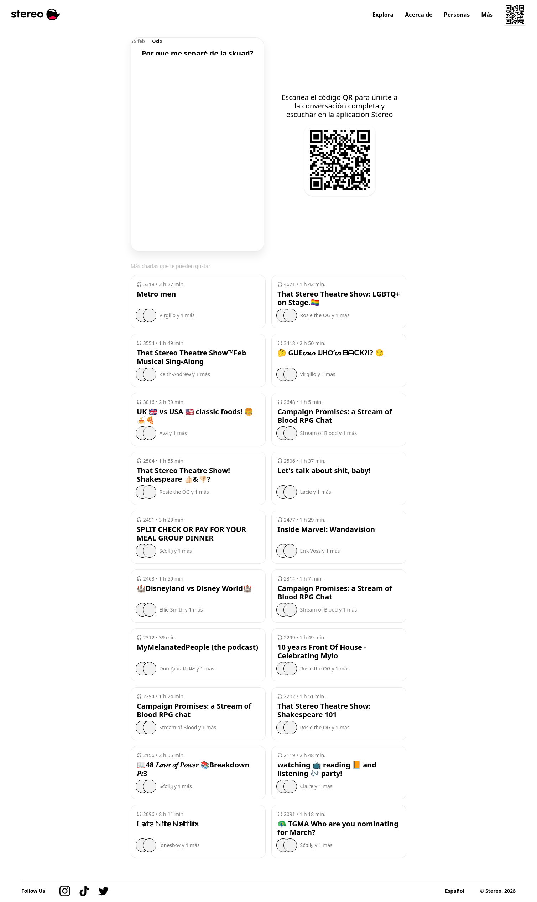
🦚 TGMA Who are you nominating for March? (337, 828)
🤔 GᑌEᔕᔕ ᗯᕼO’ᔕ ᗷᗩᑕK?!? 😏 (330, 353)
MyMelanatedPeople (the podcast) (197, 647)
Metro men (156, 294)
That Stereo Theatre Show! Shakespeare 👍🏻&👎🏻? (183, 474)
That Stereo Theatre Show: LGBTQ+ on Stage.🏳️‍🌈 (338, 298)
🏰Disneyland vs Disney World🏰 (194, 588)
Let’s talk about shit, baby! (324, 470)
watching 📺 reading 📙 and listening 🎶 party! (326, 769)
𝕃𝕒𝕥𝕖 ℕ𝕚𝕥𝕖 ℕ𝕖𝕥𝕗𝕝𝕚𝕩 (168, 824)
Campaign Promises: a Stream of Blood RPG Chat (334, 416)
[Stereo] (35, 14)
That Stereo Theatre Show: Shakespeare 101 (324, 710)
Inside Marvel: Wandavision (326, 529)
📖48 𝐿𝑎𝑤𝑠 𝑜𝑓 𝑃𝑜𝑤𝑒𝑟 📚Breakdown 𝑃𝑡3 (193, 769)
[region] (197, 46)
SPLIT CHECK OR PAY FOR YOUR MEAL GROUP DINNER (191, 533)
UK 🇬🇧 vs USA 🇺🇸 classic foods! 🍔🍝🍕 (195, 416)
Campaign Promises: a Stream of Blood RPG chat (194, 710)
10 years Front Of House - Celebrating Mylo (321, 651)
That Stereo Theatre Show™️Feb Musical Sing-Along (191, 357)
